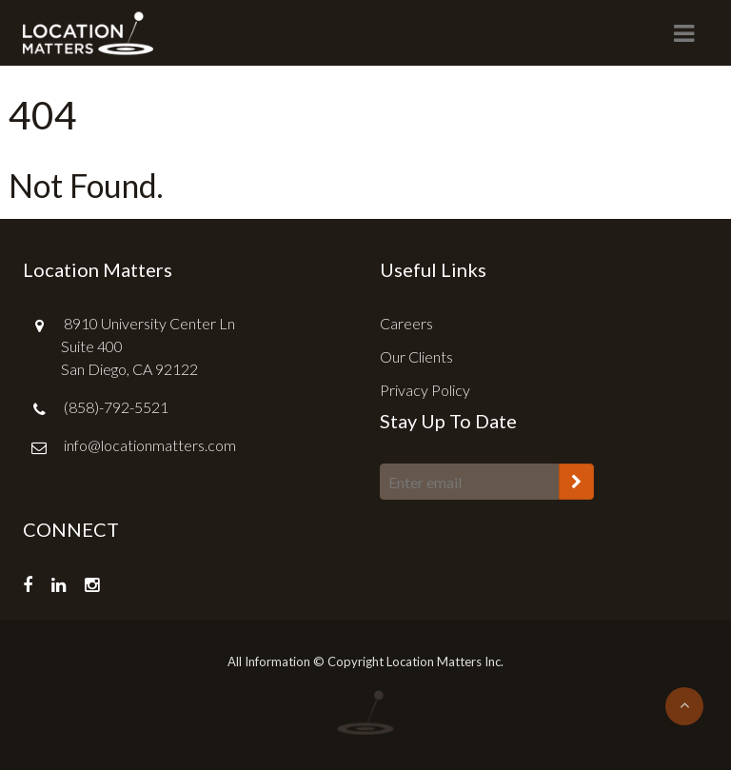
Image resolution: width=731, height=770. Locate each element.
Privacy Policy (425, 390)
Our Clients (416, 356)
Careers (406, 323)
